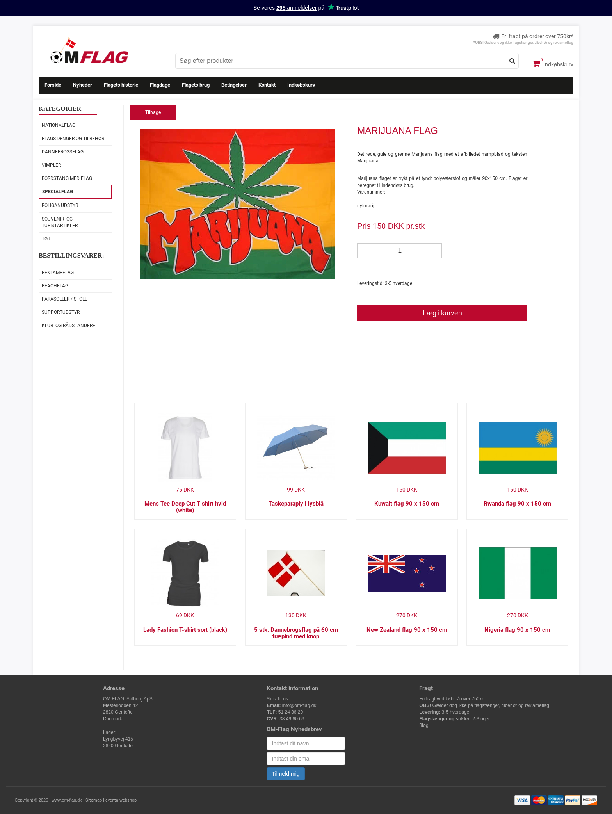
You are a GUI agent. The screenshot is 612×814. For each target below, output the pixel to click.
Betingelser (234, 85)
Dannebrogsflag (63, 152)
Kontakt (267, 85)
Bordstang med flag (67, 178)
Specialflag (57, 191)
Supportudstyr (61, 312)
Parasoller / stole (64, 299)
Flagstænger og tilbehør (73, 138)
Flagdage (160, 85)
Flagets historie (121, 85)
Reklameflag (58, 272)
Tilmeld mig (285, 774)
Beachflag (55, 286)
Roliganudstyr (60, 205)
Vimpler (51, 165)
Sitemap (93, 800)
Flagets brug (196, 85)
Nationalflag (58, 125)
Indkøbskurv (553, 64)
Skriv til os (277, 699)
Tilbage (153, 112)
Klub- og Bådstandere (68, 325)
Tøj (46, 239)
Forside (52, 85)
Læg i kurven (442, 313)
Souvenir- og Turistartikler (60, 222)
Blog (424, 725)
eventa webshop (121, 800)
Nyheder (82, 85)
